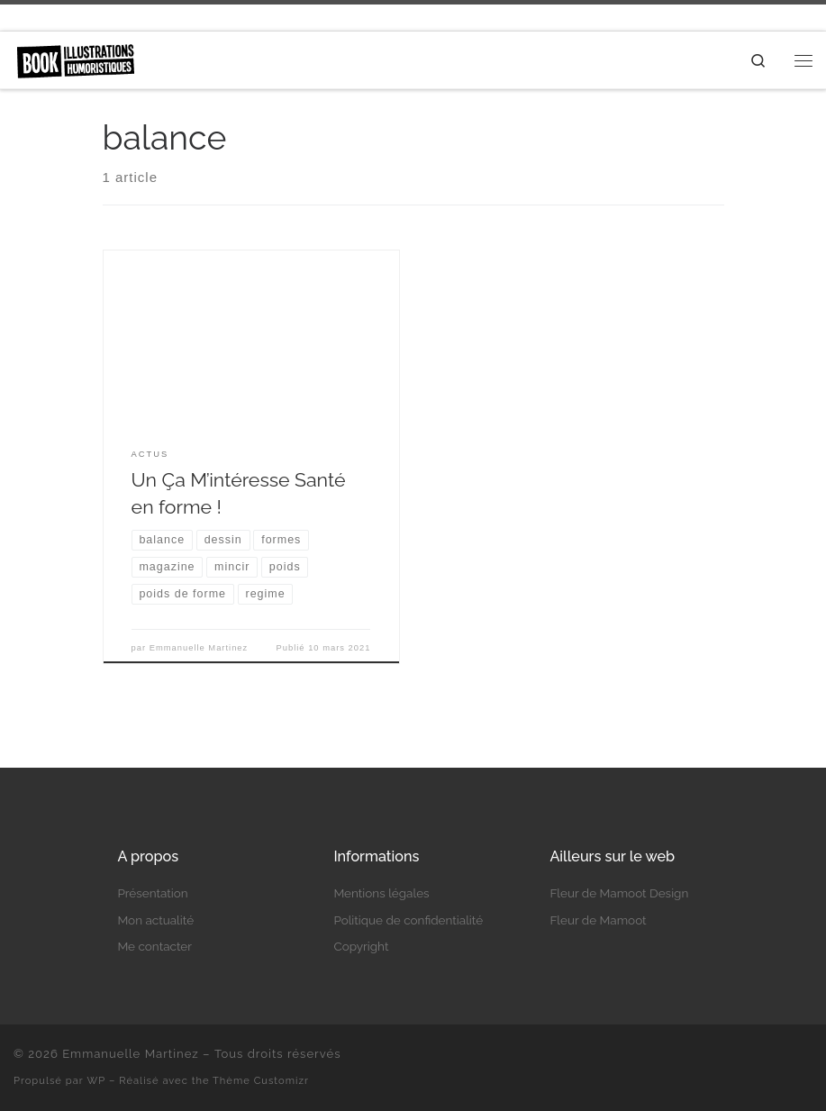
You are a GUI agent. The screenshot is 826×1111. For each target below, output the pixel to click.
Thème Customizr (261, 1080)
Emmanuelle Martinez (199, 647)
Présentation (152, 893)
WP (96, 1080)
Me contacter (154, 946)
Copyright (360, 946)
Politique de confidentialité (408, 920)
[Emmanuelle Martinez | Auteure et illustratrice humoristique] (75, 58)
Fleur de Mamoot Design (618, 893)
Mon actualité (155, 920)
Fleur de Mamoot (597, 920)
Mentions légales (381, 893)
